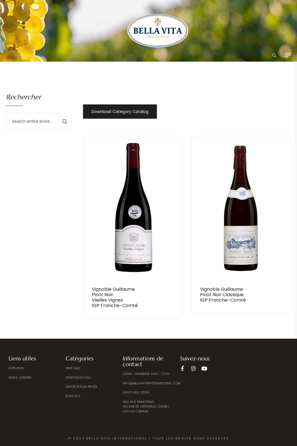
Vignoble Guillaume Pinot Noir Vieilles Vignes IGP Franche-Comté (115, 297)
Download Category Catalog (120, 111)
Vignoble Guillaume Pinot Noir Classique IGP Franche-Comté (223, 294)
